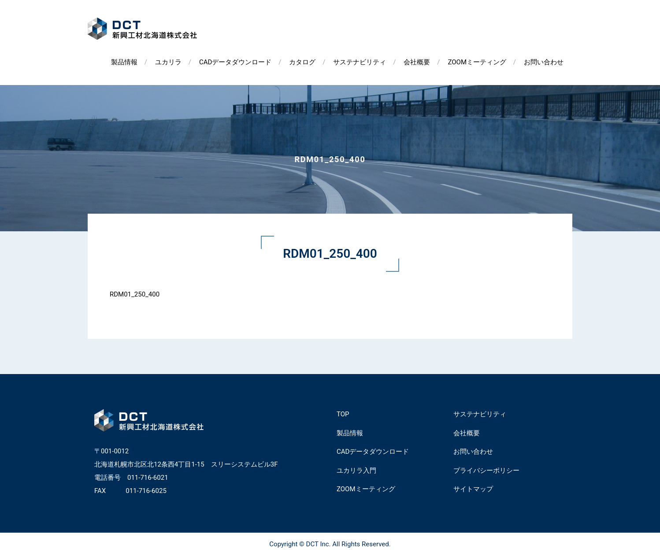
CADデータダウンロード (235, 62)
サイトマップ (473, 489)
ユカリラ (168, 62)
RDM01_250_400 (134, 294)
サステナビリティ (359, 62)
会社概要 (417, 62)
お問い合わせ (544, 62)
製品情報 (124, 62)
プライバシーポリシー (486, 470)
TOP (343, 414)
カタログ (302, 62)
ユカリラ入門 (356, 470)
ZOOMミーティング (477, 62)
